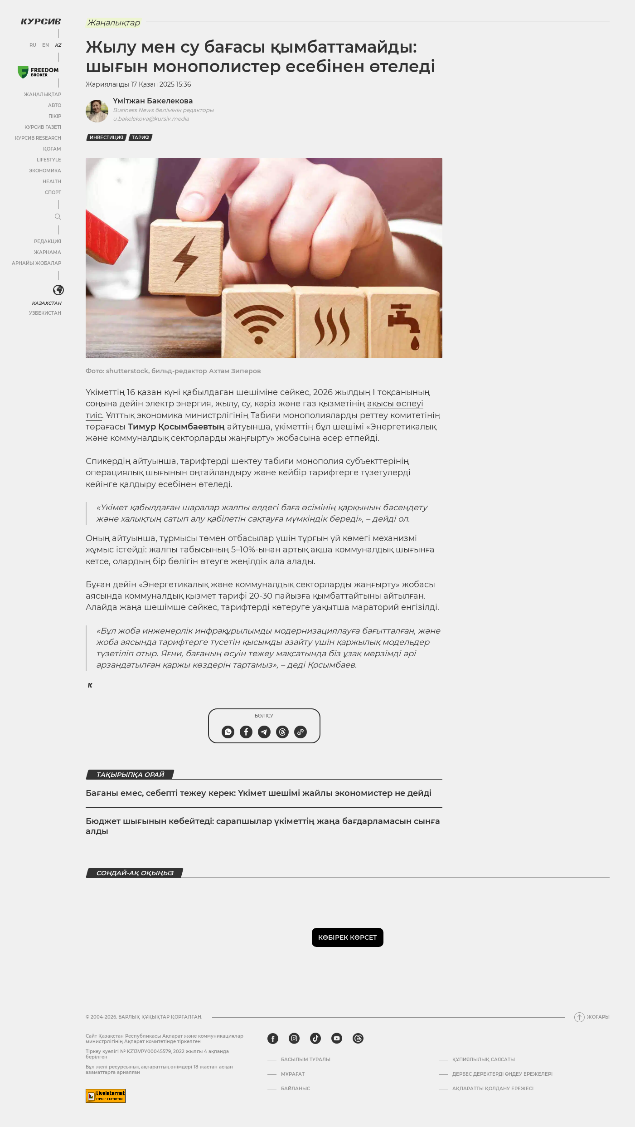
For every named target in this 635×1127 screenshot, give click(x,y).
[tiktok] (315, 1038)
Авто (54, 105)
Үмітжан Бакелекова (153, 101)
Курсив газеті (42, 127)
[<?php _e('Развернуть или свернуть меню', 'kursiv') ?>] (58, 290)
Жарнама (47, 252)
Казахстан (46, 303)
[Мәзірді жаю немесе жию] (58, 217)
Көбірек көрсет (347, 937)
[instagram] (294, 1038)
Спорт (53, 192)
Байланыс (295, 1089)
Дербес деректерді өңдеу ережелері (502, 1074)
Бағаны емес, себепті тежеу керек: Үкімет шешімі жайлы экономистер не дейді (258, 793)
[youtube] (336, 1038)
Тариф (140, 138)
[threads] (358, 1038)
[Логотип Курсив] (40, 21)
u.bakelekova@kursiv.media (151, 118)
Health (52, 182)
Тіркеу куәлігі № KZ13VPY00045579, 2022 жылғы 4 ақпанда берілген (157, 1054)
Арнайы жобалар (36, 263)
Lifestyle (49, 160)
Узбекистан (45, 313)
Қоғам (52, 149)
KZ (58, 45)
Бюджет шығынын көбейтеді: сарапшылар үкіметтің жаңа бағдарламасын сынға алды (263, 826)
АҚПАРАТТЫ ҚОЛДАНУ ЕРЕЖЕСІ (492, 1089)
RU (32, 45)
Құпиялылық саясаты (483, 1060)
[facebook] (272, 1038)
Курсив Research (38, 138)
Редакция (47, 241)
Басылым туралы (305, 1060)
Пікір (54, 116)
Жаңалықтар (42, 95)
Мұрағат (293, 1074)
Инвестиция (106, 138)
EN (45, 45)
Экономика (45, 171)
